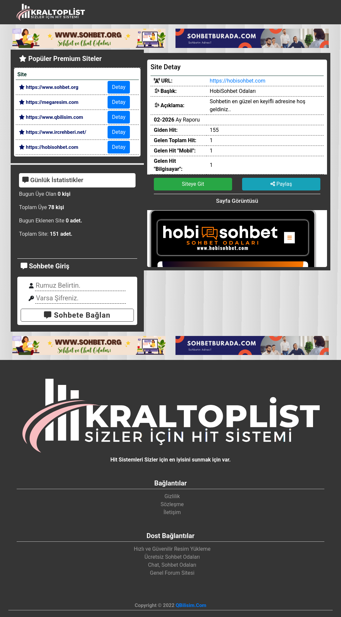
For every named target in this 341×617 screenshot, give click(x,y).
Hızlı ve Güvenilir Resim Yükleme (172, 549)
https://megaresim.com (48, 102)
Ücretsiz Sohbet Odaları (172, 557)
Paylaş (281, 184)
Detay (118, 87)
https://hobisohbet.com (48, 147)
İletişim (172, 512)
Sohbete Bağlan (77, 315)
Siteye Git (193, 184)
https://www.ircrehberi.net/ (52, 132)
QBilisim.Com (190, 605)
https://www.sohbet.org (48, 87)
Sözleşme (172, 504)
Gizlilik (172, 496)
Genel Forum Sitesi (172, 573)
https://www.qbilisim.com (51, 117)
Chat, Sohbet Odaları (172, 565)
